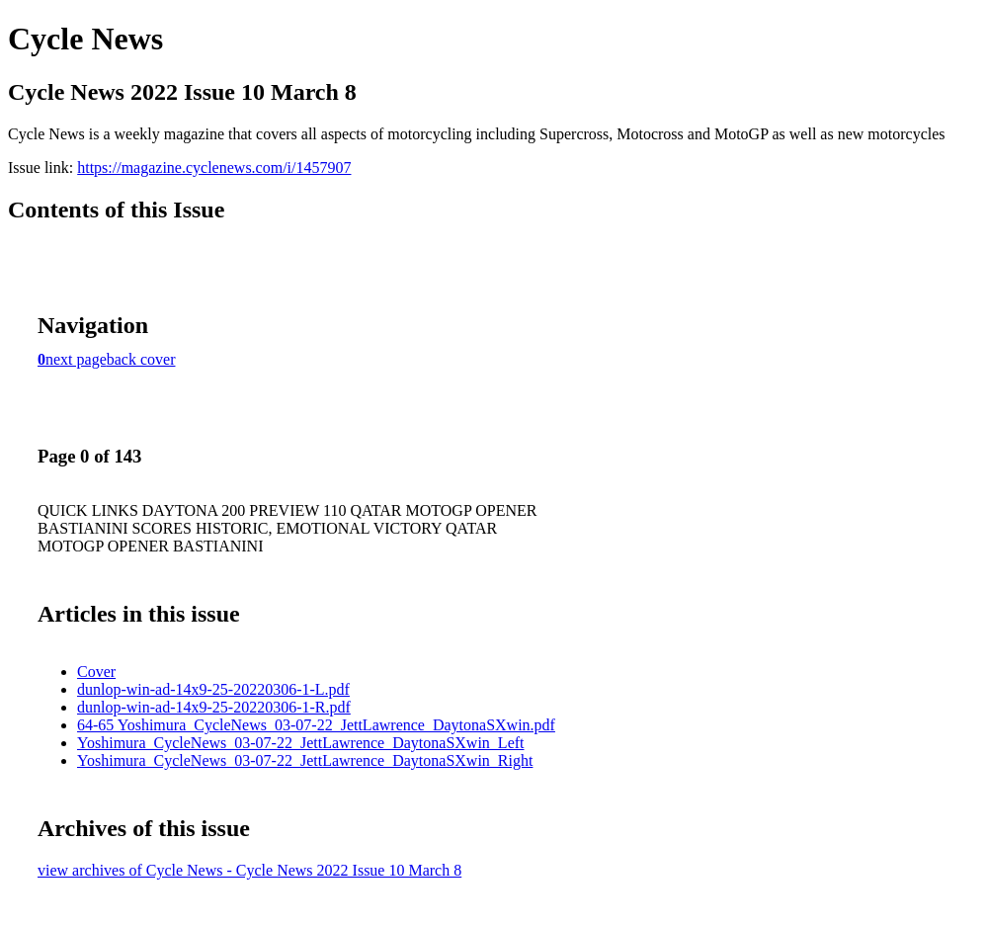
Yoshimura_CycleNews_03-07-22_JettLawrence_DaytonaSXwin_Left (301, 742)
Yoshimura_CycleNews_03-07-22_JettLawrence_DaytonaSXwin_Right (305, 760)
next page (76, 359)
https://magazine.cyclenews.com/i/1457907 (214, 167)
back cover (141, 359)
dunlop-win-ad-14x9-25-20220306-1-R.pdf (214, 707)
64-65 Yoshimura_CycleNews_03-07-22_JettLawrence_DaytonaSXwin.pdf (316, 724)
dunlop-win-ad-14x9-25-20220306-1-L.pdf (213, 689)
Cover (96, 671)
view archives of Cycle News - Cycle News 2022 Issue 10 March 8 (249, 870)
